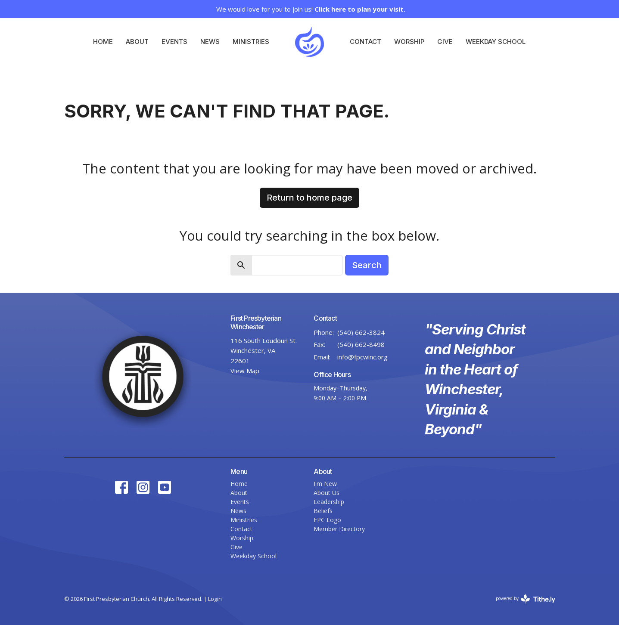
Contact (365, 41)
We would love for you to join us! (310, 9)
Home (103, 41)
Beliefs (323, 511)
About (137, 41)
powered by (525, 599)
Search (367, 265)
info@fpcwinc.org (362, 357)
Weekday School (496, 41)
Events (174, 41)
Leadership (329, 502)
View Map (244, 370)
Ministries (251, 41)
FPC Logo (327, 520)
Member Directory (339, 529)
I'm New (325, 484)
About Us (326, 493)
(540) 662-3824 (361, 332)
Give (445, 41)
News (210, 41)
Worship (409, 41)
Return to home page (309, 197)
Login (215, 599)
